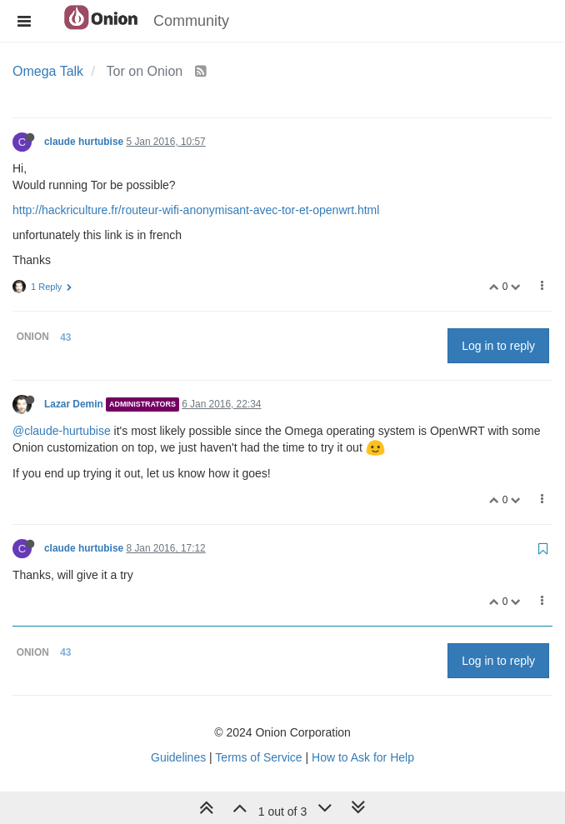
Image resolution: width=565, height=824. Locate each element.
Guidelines (178, 757)
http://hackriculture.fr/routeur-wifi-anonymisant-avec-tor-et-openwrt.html (195, 210)
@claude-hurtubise (61, 430)
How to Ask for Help (363, 757)
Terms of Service (258, 757)
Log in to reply (498, 345)
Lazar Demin (73, 404)
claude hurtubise (83, 141)
